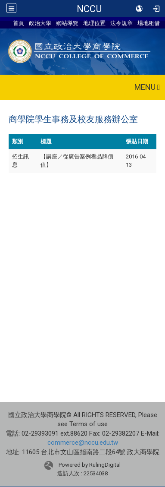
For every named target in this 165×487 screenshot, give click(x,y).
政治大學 (40, 23)
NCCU (89, 8)
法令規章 (121, 23)
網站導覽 (67, 23)
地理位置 (94, 23)
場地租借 (148, 23)
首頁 (18, 23)
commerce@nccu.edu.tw (82, 442)
